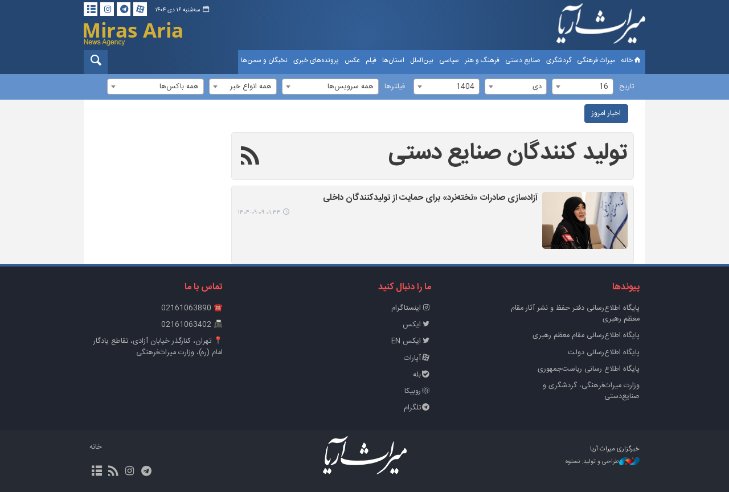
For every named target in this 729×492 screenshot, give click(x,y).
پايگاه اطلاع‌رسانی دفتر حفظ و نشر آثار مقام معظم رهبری (575, 313)
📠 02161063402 (192, 325)
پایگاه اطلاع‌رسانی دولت (604, 353)
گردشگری (558, 60)
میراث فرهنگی (596, 60)
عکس (352, 60)
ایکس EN (411, 341)
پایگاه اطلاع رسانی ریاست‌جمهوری (589, 369)
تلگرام (417, 408)
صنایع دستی (522, 60)
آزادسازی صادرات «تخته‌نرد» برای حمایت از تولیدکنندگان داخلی (430, 198)
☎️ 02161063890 (192, 308)
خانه (631, 60)
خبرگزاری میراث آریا (600, 26)
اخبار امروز (606, 114)
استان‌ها (393, 60)
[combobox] (582, 87)
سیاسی (449, 60)
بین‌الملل (421, 60)
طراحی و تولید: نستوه (603, 462)
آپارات (417, 358)
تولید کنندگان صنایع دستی (508, 153)
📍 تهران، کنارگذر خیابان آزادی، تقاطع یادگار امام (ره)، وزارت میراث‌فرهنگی (158, 346)
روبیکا (417, 391)
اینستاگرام (411, 308)
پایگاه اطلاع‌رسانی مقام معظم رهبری (586, 336)
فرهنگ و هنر (482, 60)
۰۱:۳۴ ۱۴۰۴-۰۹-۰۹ (258, 212)
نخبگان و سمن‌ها (264, 60)
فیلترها (394, 87)
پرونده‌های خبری (316, 60)
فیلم (371, 60)
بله (422, 375)
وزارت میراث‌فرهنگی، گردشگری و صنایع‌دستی (591, 391)
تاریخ (626, 87)
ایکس (417, 325)
